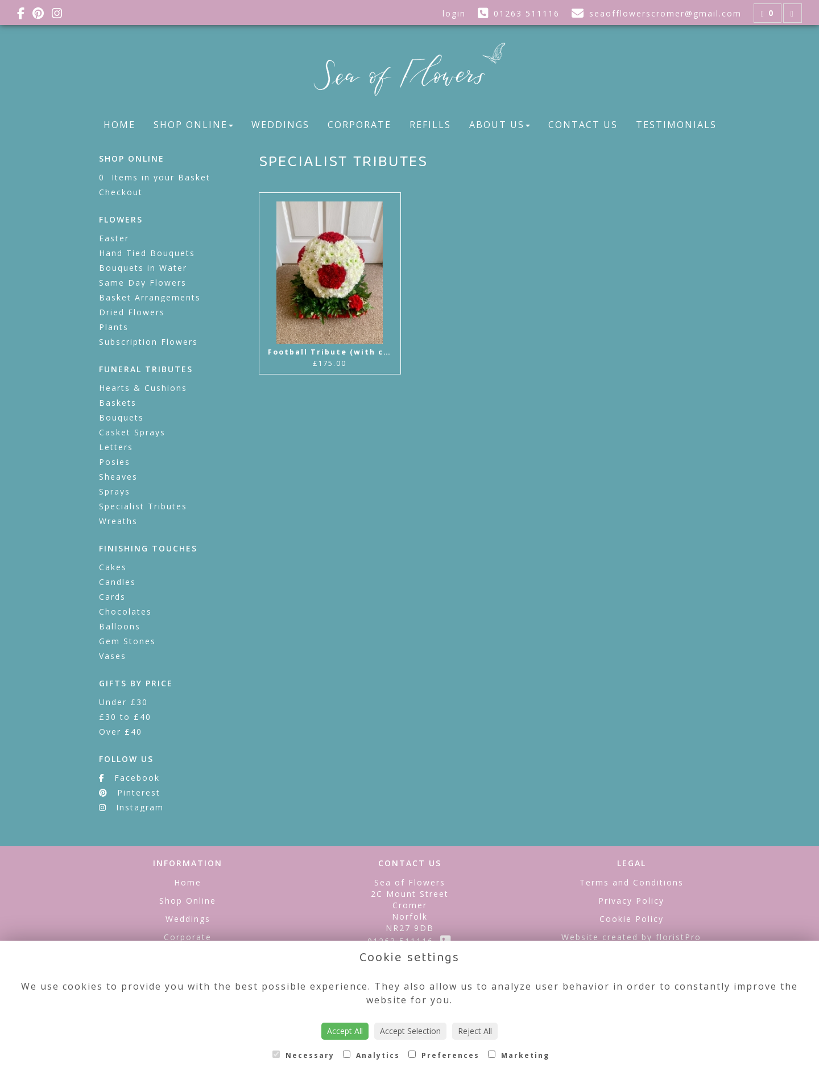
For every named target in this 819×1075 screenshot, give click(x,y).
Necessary (303, 1055)
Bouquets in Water (143, 267)
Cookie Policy (631, 918)
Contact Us (583, 124)
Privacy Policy (631, 900)
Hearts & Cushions (143, 387)
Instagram (131, 807)
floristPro (678, 937)
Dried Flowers (132, 312)
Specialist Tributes (143, 506)
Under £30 (123, 702)
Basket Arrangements (150, 297)
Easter (114, 238)
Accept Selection (410, 1030)
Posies (114, 461)
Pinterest (129, 792)
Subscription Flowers (148, 341)
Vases (112, 655)
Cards (112, 596)
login (454, 13)
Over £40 (120, 731)
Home (119, 124)
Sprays (114, 491)
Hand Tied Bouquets (147, 253)
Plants (114, 327)
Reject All (475, 1030)
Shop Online (193, 124)
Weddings (280, 124)
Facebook (129, 777)
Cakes (113, 567)
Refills (430, 124)
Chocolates (125, 611)
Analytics (371, 1055)
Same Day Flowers (143, 282)
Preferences (443, 1055)
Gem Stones (127, 641)
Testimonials (676, 124)
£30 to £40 (125, 716)
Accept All (345, 1030)
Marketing (518, 1055)
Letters (116, 447)
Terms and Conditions (632, 882)
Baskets (117, 402)
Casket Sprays (132, 432)
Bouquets (121, 417)
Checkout (121, 192)
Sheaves (118, 476)
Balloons (119, 626)
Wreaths (118, 521)
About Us (499, 124)
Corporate (359, 124)
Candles (117, 581)
